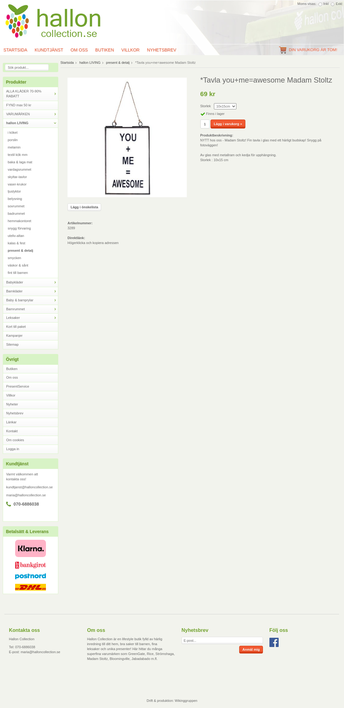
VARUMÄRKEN (32, 114)
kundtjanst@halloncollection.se (29, 487)
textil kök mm (17, 155)
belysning (15, 199)
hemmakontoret (19, 221)
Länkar (11, 422)
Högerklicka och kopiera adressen (93, 243)
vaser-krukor (17, 184)
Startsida (67, 62)
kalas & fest (16, 243)
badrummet (16, 213)
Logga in (12, 449)
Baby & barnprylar (32, 300)
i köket (13, 132)
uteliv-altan (16, 236)
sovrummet (16, 206)
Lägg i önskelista (84, 207)
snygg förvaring (19, 228)
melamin (14, 147)
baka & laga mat (20, 162)
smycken (14, 258)
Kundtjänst (49, 49)
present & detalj (20, 250)
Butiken (104, 49)
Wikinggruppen (186, 700)
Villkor (130, 49)
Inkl (326, 4)
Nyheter (12, 404)
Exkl (339, 4)
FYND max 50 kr (18, 105)
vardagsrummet (19, 169)
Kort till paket (16, 326)
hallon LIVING (32, 123)
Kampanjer (14, 335)
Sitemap (12, 344)
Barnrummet (32, 309)
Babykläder (32, 282)
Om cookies (15, 440)
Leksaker (32, 318)
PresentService (17, 386)
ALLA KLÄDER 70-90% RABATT (32, 93)
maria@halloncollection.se (26, 495)
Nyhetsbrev (161, 49)
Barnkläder (32, 291)
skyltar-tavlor (17, 177)
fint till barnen (18, 273)
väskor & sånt (18, 265)
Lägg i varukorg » (228, 124)
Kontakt (12, 431)
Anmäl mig (251, 649)
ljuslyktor (14, 191)
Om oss (79, 49)
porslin (13, 140)
